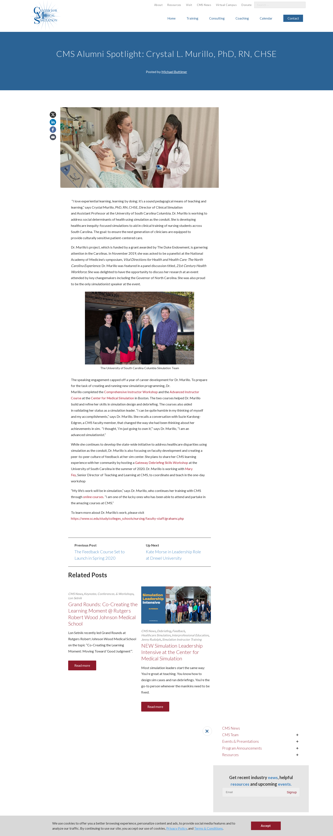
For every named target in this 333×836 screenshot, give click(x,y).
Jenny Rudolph (151, 639)
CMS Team (245, 105)
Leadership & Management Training (27, 800)
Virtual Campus (226, 5)
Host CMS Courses (77, 789)
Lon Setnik (75, 598)
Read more (82, 666)
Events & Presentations (255, 112)
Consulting (217, 18)
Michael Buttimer (174, 72)
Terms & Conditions (208, 828)
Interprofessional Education (190, 635)
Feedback (178, 631)
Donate (246, 5)
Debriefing (164, 631)
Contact (293, 18)
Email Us (197, 798)
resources (261, 155)
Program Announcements (256, 119)
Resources (174, 5)
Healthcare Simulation (156, 635)
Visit (189, 5)
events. (268, 161)
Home (171, 18)
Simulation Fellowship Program (25, 806)
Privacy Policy (176, 828)
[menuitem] (158, 5)
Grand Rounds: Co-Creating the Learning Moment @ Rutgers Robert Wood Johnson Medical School (102, 614)
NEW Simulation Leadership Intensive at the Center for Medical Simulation (173, 652)
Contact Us (290, 801)
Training (192, 18)
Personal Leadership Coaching (156, 783)
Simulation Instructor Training (182, 639)
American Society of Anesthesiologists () (135, 740)
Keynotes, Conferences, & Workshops (108, 593)
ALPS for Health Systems (153, 789)
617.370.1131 (201, 791)
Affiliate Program (75, 783)
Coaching (242, 18)
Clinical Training (15, 794)
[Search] (300, 5)
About (158, 5)
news (287, 148)
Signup (292, 169)
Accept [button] (266, 826)
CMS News (204, 5)
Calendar (266, 18)
